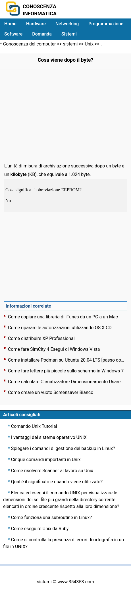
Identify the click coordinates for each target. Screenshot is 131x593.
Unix (89, 44)
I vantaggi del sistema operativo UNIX (49, 437)
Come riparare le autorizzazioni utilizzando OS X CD (60, 327)
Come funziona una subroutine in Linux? (51, 517)
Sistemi (69, 34)
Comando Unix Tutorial (34, 426)
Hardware (36, 23)
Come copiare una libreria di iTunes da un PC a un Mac (63, 317)
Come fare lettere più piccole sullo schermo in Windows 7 (66, 371)
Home (10, 23)
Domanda (42, 34)
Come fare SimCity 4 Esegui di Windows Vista (54, 349)
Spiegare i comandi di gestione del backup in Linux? (63, 448)
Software (13, 34)
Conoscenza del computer (29, 44)
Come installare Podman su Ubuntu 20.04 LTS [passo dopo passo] (66, 360)
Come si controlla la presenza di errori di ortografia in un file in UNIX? (63, 543)
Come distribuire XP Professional (41, 338)
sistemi (70, 44)
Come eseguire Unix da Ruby (40, 528)
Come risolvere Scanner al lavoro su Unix (52, 470)
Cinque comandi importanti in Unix (46, 459)
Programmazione (105, 23)
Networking (67, 23)
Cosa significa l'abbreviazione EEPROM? (44, 189)
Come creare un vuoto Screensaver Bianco (50, 392)
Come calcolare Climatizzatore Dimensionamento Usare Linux (66, 381)
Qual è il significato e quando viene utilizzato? (57, 481)
